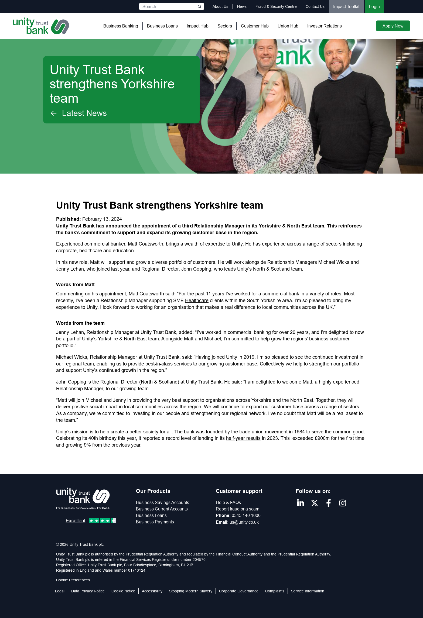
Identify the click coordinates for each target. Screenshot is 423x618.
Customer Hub (255, 25)
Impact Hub (198, 25)
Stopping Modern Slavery (190, 591)
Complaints (274, 591)
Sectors (224, 25)
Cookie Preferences (73, 580)
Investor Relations (324, 25)
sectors (334, 244)
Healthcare (197, 300)
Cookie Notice (123, 591)
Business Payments (155, 521)
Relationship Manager (219, 226)
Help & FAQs (228, 502)
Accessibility (152, 591)
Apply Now (393, 25)
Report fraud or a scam (237, 508)
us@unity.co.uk (244, 522)
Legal (59, 591)
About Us (220, 6)
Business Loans (162, 25)
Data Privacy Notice (88, 591)
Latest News (78, 113)
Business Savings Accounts (162, 502)
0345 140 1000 (246, 515)
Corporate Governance (238, 591)
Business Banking (120, 25)
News (242, 6)
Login (374, 6)
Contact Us (315, 6)
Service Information (307, 591)
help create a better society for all (136, 431)
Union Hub (288, 25)
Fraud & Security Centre (276, 6)
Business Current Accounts (162, 508)
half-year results (243, 438)
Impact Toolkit (346, 6)
